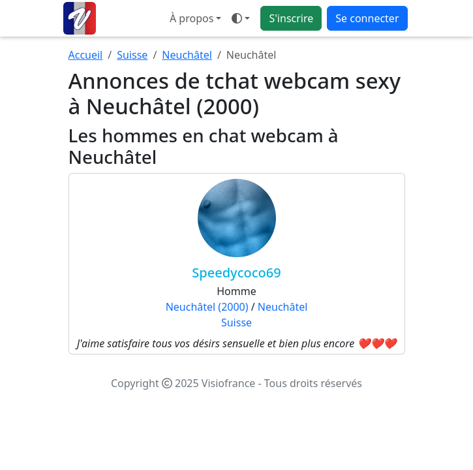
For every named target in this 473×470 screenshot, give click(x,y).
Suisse (132, 55)
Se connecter (367, 18)
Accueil (86, 55)
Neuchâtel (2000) (207, 307)
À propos (191, 18)
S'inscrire (291, 18)
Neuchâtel (187, 55)
